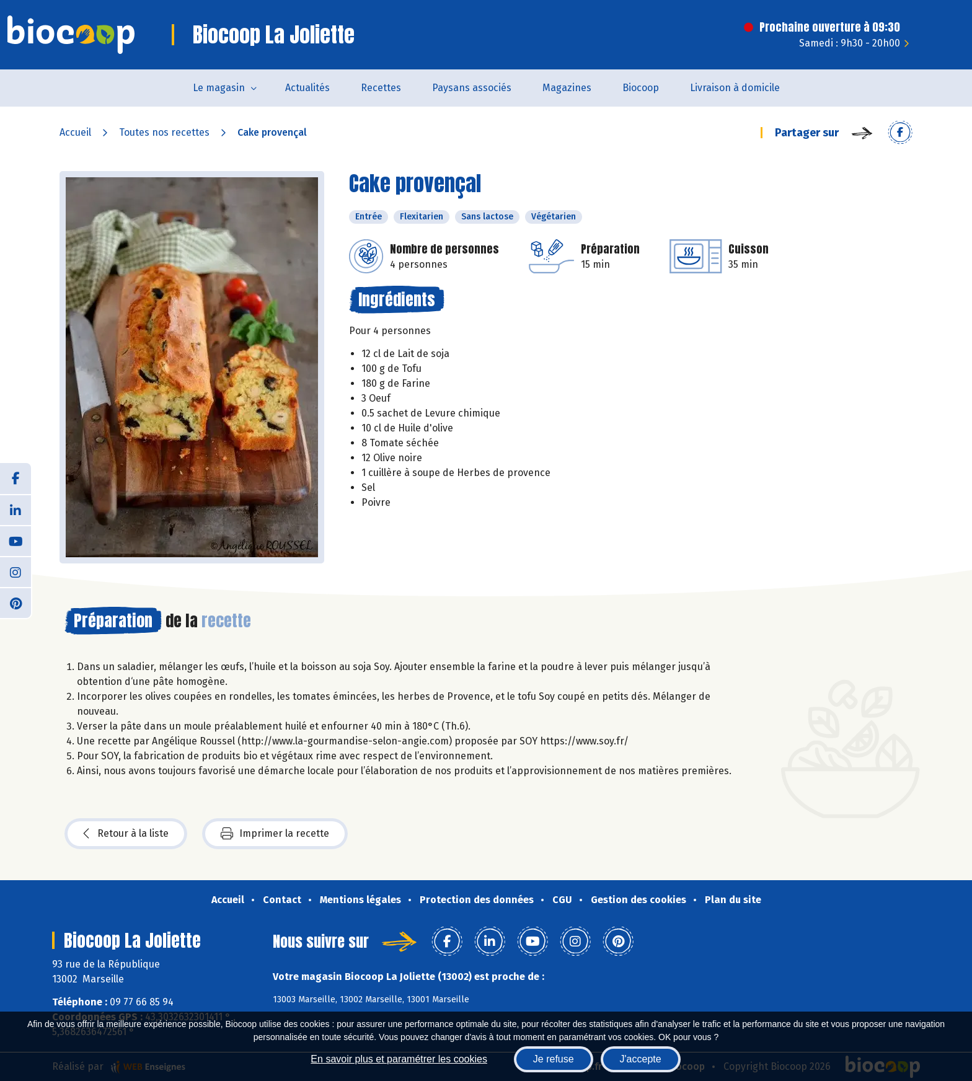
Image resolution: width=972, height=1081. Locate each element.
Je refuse (553, 1059)
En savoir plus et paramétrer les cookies (399, 1059)
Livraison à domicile (735, 88)
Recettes (381, 88)
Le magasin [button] (219, 88)
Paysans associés (471, 88)
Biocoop (640, 88)
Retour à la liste (126, 833)
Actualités (307, 88)
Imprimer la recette (275, 833)
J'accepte (640, 1059)
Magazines (566, 88)
